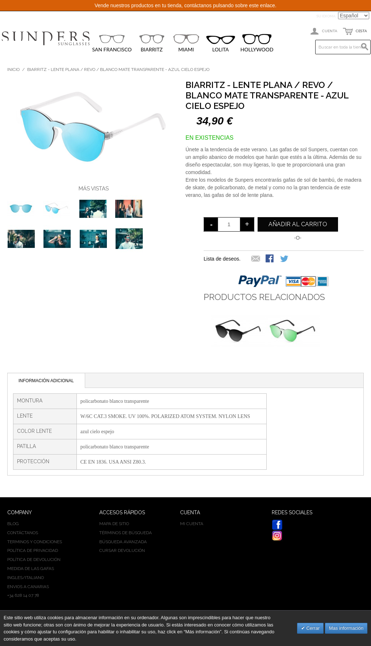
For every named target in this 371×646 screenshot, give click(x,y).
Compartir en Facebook (270, 259)
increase (247, 224)
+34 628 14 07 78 (23, 595)
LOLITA (220, 43)
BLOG (13, 523)
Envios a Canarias (28, 586)
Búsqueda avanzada (123, 541)
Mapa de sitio (114, 523)
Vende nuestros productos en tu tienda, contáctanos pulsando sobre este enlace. (185, 5)
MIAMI (186, 43)
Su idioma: (326, 16)
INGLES (14, 577)
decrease (211, 224)
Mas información (346, 628)
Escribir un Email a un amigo (255, 259)
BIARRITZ (151, 43)
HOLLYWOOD (257, 43)
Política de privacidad (32, 550)
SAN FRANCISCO (112, 43)
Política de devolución (34, 559)
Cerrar (312, 628)
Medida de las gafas (30, 568)
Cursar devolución (122, 550)
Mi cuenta (191, 523)
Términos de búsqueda (125, 532)
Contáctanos (22, 532)
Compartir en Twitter (284, 259)
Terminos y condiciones (34, 541)
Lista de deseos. (222, 259)
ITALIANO (34, 577)
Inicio (13, 69)
